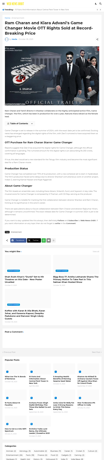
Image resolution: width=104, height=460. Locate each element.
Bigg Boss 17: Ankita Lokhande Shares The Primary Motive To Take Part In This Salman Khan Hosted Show (75, 279)
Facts (30, 455)
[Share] (97, 39)
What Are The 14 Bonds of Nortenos (15, 378)
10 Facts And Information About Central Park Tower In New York (42, 10)
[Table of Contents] (20, 123)
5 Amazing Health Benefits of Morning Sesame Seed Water (62, 379)
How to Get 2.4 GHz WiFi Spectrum (15, 430)
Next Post (96, 352)
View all (96, 251)
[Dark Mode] (96, 4)
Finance (42, 455)
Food (54, 455)
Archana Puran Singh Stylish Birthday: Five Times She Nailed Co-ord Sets (40, 406)
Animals (11, 451)
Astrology (25, 451)
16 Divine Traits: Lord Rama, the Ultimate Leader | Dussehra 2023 (39, 431)
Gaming (79, 455)
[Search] (101, 4)
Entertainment (18, 18)
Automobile (40, 451)
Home (7, 18)
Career (68, 451)
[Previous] (97, 9)
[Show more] (53, 240)
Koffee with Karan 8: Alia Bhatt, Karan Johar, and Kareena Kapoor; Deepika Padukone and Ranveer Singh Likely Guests (25, 314)
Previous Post (9, 352)
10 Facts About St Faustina (12, 404)
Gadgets (66, 455)
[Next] (100, 9)
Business (55, 451)
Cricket (80, 451)
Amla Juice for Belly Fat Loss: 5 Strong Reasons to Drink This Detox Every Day (63, 406)
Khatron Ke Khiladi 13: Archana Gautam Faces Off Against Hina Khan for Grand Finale (87, 380)
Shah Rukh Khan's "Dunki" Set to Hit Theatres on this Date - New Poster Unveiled (24, 279)
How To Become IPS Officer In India (86, 404)
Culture (92, 451)
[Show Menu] (3, 4)
